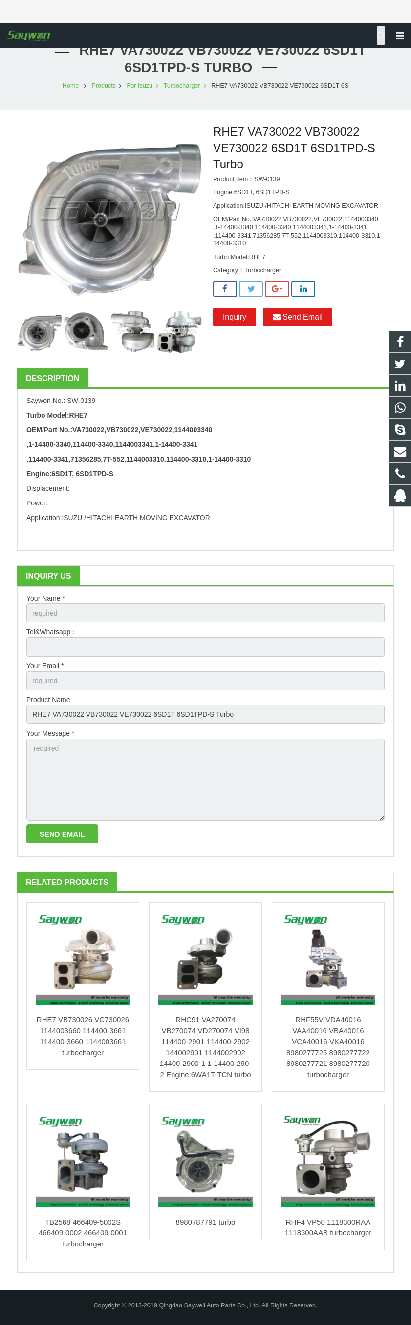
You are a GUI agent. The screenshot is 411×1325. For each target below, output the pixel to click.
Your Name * (45, 598)
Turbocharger (182, 85)
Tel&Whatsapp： (51, 632)
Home (71, 85)
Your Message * (50, 733)
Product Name (48, 699)
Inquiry (234, 317)
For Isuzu (140, 85)
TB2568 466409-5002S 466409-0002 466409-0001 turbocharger (83, 1233)
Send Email (298, 317)
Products (103, 85)
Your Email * (45, 666)
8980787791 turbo (206, 1222)
